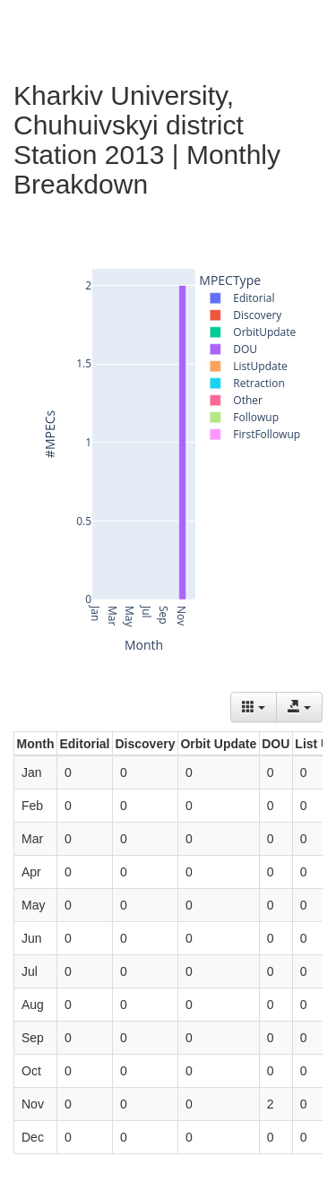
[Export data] (299, 707)
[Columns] (253, 707)
